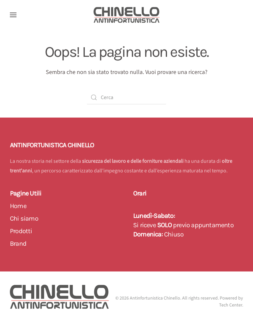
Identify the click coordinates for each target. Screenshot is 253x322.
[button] (13, 15)
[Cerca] (126, 97)
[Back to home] (126, 15)
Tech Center (230, 305)
